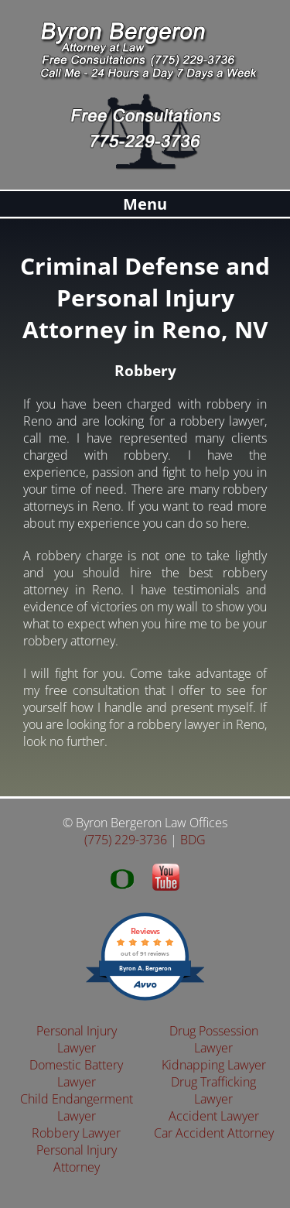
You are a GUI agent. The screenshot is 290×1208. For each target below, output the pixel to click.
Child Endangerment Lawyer (76, 1107)
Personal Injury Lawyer (76, 1039)
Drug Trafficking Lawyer (213, 1090)
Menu (145, 203)
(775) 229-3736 (125, 839)
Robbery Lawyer (76, 1132)
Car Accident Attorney (214, 1132)
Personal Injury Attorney (76, 1158)
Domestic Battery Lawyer (76, 1073)
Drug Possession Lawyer (213, 1039)
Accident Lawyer (214, 1115)
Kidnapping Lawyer (214, 1064)
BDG (193, 839)
